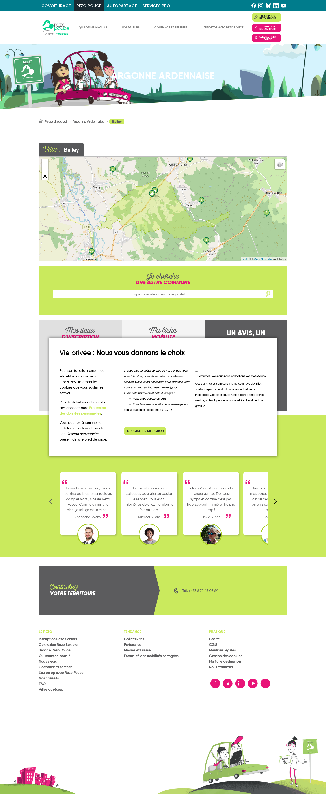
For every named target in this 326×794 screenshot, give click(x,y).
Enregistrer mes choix (145, 431)
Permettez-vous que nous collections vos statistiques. (231, 376)
